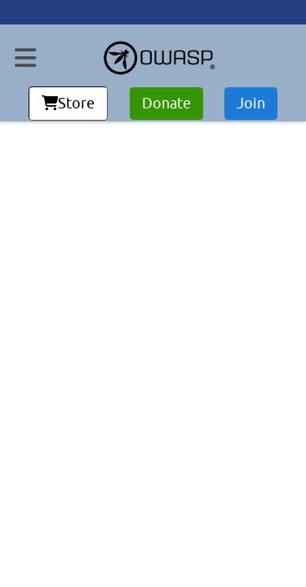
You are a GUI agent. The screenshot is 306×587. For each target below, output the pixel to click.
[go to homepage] (159, 58)
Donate (166, 104)
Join (251, 104)
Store (68, 104)
